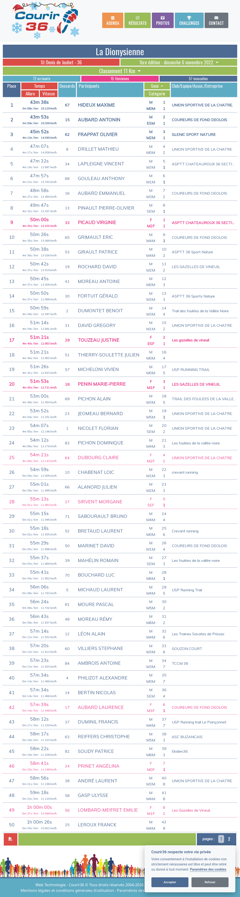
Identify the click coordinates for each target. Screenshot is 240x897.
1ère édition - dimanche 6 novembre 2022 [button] (176, 62)
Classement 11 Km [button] (117, 71)
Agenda (112, 21)
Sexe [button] (155, 86)
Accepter (170, 882)
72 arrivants (41, 78)
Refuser (210, 882)
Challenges (189, 21)
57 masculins (198, 78)
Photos (162, 21)
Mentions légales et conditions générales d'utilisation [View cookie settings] (68, 890)
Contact (216, 21)
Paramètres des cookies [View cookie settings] (138, 890)
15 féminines (120, 78)
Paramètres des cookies (208, 870)
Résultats (137, 21)
